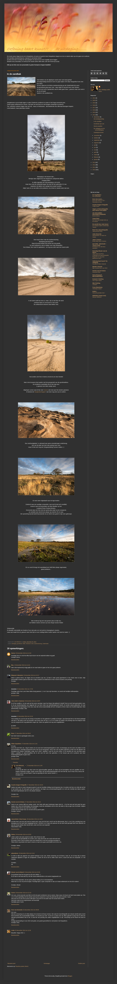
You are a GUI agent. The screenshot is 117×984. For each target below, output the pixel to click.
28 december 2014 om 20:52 (23, 834)
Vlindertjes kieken (97, 288)
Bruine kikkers (96, 216)
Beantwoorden (15, 659)
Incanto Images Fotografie (19, 785)
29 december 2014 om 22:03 (32, 872)
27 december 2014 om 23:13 (33, 802)
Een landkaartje (96, 196)
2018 (94, 105)
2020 (94, 100)
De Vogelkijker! (96, 195)
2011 (94, 167)
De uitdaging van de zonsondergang (99, 129)
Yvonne (45, 390)
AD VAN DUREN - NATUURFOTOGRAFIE (99, 213)
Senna (13, 653)
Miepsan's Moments (17, 675)
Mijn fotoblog (96, 283)
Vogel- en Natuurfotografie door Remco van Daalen (100, 209)
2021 (94, 98)
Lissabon (94, 284)
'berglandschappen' (40, 392)
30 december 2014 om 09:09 (31, 910)
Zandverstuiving (38, 643)
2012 (94, 165)
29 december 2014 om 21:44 (26, 853)
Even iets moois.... (97, 199)
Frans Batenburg (97, 287)
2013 (94, 162)
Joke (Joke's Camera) (17, 701)
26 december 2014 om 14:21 (22, 665)
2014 (94, 115)
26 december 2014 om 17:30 (25, 689)
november (97, 135)
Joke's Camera (96, 239)
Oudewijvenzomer (99, 132)
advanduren (14, 853)
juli (95, 145)
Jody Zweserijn (96, 234)
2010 (94, 169)
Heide (24, 643)
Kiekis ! (94, 291)
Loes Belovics (20, 765)
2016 (94, 110)
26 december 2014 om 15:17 (31, 675)
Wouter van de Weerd (17, 872)
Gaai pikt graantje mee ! (98, 293)
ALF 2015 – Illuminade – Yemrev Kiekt (99, 244)
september (97, 140)
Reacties (15, 762)
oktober (96, 138)
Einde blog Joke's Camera (99, 241)
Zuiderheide (45, 643)
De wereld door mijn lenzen (100, 224)
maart (95, 154)
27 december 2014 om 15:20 (35, 785)
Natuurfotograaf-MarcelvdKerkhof (97, 275)
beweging (14, 643)
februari (96, 157)
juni (95, 147)
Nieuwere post (11, 963)
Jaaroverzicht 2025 (97, 231)
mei (95, 150)
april (95, 152)
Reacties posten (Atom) (21, 966)
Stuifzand (28, 643)
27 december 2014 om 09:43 (23, 733)
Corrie (13, 892)
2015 (94, 112)
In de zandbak (97, 121)
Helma (13, 834)
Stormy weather (98, 126)
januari (96, 159)
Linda (13, 930)
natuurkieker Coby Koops (18, 819)
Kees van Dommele (17, 910)
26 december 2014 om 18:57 (32, 701)
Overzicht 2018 (96, 272)
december (97, 117)
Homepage (47, 963)
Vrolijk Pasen (95, 206)
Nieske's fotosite (97, 266)
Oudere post (81, 963)
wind (32, 643)
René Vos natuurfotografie (100, 230)
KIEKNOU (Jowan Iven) (99, 295)
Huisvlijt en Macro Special (99, 264)
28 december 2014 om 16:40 (34, 819)
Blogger (70, 976)
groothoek (19, 643)
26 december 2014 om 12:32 (23, 653)
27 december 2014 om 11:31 (29, 743)
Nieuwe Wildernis (97, 297)
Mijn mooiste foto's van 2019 (99, 268)
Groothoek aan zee (99, 123)
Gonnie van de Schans (17, 802)
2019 (94, 102)
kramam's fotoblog (97, 279)
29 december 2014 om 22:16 (23, 892)
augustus (96, 142)
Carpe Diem (95, 218)
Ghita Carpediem (16, 743)
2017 (94, 107)
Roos (12, 733)
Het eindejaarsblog (99, 119)
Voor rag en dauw (97, 280)
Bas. (12, 665)
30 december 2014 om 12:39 (23, 930)
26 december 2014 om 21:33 (25, 716)
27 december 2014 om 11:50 (34, 765)
